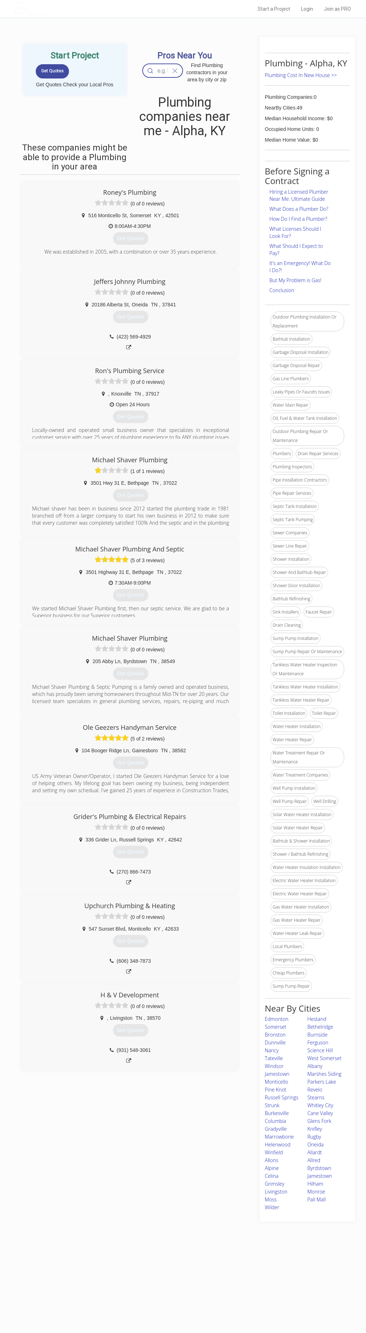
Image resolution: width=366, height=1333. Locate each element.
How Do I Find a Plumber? (298, 218)
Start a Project (274, 9)
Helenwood (278, 1144)
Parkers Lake (321, 1081)
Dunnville (275, 1042)
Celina (271, 1175)
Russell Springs (281, 1097)
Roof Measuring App (166, 1288)
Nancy (272, 1050)
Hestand (316, 1019)
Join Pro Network (162, 1272)
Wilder (272, 1207)
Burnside (317, 1034)
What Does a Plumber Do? (298, 208)
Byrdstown (319, 1168)
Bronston (275, 1034)
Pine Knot (275, 1089)
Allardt (314, 1152)
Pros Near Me (80, 1280)
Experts (153, 1280)
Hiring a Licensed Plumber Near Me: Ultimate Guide (298, 195)
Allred (313, 1160)
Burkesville (277, 1113)
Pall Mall (316, 1199)
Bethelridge (320, 1026)
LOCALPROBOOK (54, 8)
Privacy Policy (259, 1280)
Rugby (314, 1136)
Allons (271, 1160)
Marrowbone (279, 1136)
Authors (253, 1288)
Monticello (276, 1081)
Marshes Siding (324, 1073)
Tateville (274, 1058)
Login (307, 9)
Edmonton (276, 1019)
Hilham (315, 1183)
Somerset (275, 1026)
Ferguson (317, 1042)
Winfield (274, 1152)
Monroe (316, 1191)
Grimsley (275, 1183)
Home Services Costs (88, 1272)
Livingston (276, 1191)
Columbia (275, 1121)
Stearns (316, 1097)
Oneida (315, 1144)
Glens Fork (319, 1121)
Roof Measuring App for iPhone (176, 1296)
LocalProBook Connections (272, 1296)
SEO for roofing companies (272, 1304)
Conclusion (281, 290)
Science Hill (320, 1050)
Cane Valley (320, 1113)
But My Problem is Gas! (295, 280)
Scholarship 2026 (263, 1272)
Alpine (272, 1168)
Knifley (314, 1128)
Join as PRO (337, 9)
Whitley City (320, 1105)
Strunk (272, 1105)
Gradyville (276, 1128)
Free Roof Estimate (86, 1296)
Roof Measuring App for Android (177, 1304)
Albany (314, 1066)
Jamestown (277, 1073)
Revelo (314, 1089)
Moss (271, 1199)
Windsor (274, 1066)
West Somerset (324, 1058)
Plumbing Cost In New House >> (301, 75)
